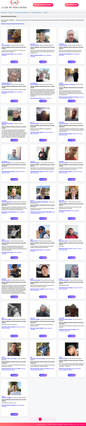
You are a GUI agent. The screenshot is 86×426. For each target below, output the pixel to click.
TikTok (49, 424)
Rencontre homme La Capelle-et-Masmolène (41, 212)
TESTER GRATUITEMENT (43, 5)
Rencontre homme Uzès (65, 210)
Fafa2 (60, 239)
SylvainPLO (4, 122)
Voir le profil (14, 62)
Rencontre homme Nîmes (8, 54)
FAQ (75, 424)
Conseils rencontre (40, 424)
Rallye (3, 239)
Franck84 (61, 161)
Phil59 (3, 357)
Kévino (60, 357)
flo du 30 (32, 318)
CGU (78, 424)
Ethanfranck (4, 161)
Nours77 (32, 200)
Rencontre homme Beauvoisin (9, 212)
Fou (2, 44)
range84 (61, 83)
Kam (31, 357)
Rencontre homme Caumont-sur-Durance (69, 97)
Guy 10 (32, 122)
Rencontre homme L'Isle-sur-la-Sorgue (11, 368)
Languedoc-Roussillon (35, 213)
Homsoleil (32, 44)
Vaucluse (81, 97)
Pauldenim (61, 44)
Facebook (54, 424)
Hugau (3, 396)
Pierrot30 (4, 200)
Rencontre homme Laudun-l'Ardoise (67, 329)
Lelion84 (4, 279)
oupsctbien (61, 318)
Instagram (60, 424)
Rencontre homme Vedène (36, 132)
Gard (15, 54)
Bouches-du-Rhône (76, 368)
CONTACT (82, 424)
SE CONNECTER (71, 5)
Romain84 (61, 122)
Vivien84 (32, 161)
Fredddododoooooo (6, 83)
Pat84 (31, 279)
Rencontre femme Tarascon (17, 23)
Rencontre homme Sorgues (65, 133)
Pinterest (66, 424)
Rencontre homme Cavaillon (37, 289)
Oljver (31, 239)
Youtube (71, 424)
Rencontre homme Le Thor (65, 248)
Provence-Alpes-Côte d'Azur (65, 98)
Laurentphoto (33, 83)
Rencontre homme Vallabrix (37, 328)
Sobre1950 (61, 200)
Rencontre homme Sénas (65, 368)
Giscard (61, 279)
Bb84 (3, 318)
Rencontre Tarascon (6, 23)
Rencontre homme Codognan (9, 405)
